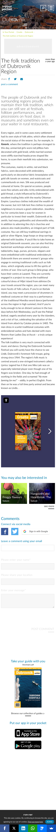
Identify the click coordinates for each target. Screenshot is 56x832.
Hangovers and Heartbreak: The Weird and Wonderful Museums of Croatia (41, 495)
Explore (28, 815)
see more (49, 506)
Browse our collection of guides (27, 716)
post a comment (9, 84)
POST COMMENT (42, 631)
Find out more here (35, 822)
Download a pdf (28, 667)
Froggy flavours (12, 497)
